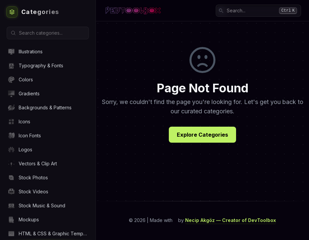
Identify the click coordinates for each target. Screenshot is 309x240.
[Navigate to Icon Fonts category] (48, 135)
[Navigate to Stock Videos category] (48, 191)
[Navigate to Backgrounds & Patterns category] (48, 107)
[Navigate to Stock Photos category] (48, 177)
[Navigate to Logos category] (48, 149)
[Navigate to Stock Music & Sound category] (48, 205)
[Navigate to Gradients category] (48, 93)
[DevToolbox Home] (48, 12)
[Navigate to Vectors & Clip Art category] (48, 163)
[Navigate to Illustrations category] (48, 51)
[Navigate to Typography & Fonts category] (48, 65)
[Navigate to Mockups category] (48, 219)
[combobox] (258, 11)
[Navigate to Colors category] (48, 79)
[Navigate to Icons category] (48, 121)
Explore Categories (202, 134)
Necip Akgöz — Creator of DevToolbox (230, 220)
